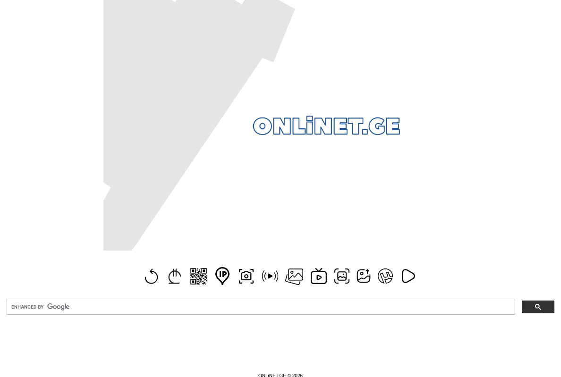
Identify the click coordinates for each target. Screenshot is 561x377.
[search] (260, 307)
